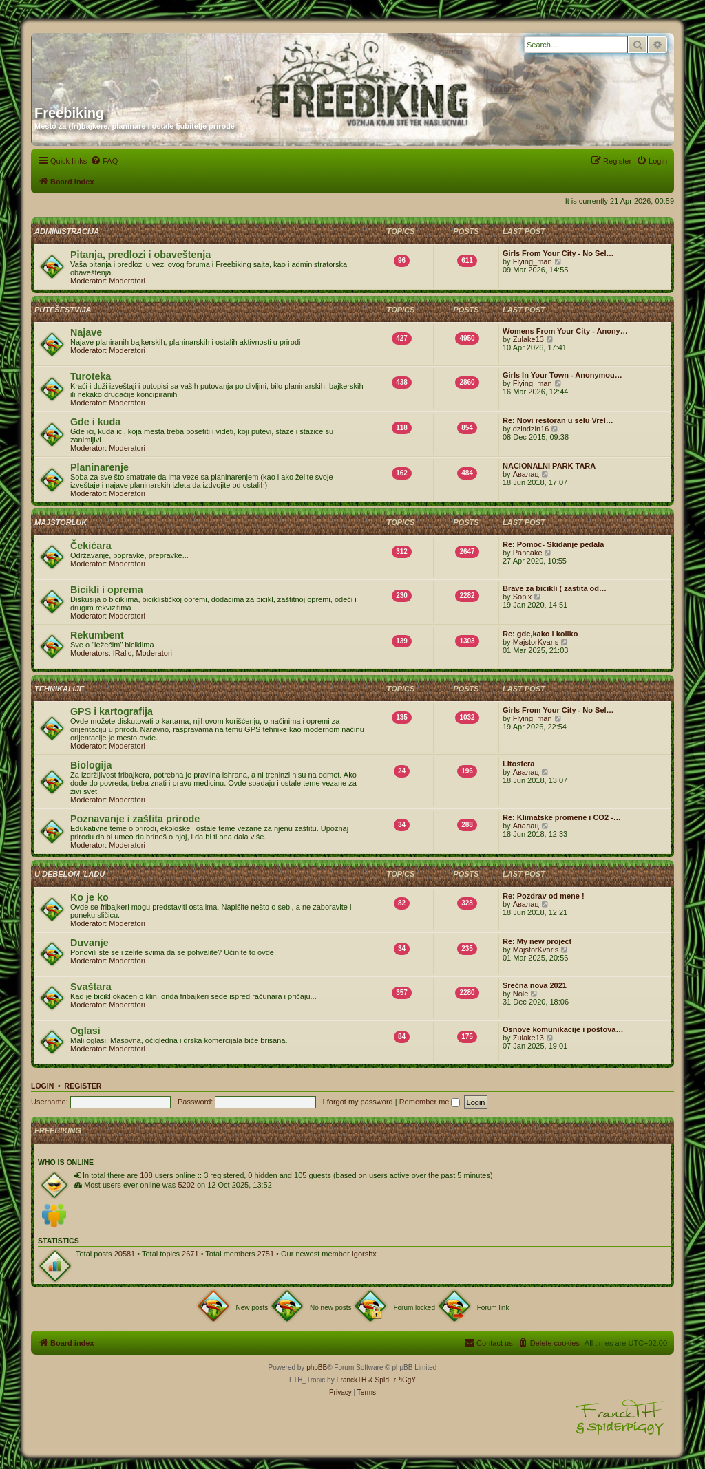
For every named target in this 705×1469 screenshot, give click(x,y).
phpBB (316, 1367)
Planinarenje (99, 467)
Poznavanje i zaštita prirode (135, 818)
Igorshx (364, 1254)
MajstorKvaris (536, 642)
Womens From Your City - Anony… (565, 331)
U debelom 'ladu (69, 874)
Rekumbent (97, 635)
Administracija (66, 231)
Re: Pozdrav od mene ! (544, 896)
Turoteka (90, 376)
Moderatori (127, 281)
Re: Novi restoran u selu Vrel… (558, 420)
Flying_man (532, 261)
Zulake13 (528, 339)
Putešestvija (63, 309)
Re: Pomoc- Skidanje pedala (553, 544)
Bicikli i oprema (106, 589)
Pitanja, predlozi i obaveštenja (140, 254)
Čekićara (91, 545)
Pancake (528, 552)
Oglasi (85, 1030)
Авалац (526, 474)
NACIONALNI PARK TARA (549, 466)
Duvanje (89, 942)
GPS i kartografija (111, 711)
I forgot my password (358, 1101)
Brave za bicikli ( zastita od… (555, 588)
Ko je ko (89, 897)
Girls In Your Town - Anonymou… (562, 375)
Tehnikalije (59, 689)
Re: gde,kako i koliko (540, 634)
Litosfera (518, 764)
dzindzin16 (531, 429)
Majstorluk (60, 522)
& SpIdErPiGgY (392, 1380)
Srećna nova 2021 (535, 985)
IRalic (122, 653)
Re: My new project (537, 941)
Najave (86, 332)
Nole (521, 993)
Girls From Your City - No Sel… (558, 253)
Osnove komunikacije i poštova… (563, 1029)
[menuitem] (104, 161)
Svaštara (91, 986)
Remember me (430, 1101)
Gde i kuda (95, 421)
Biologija (91, 765)
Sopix (522, 596)
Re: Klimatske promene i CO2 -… (562, 817)
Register (83, 1086)
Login (42, 1086)
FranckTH (351, 1380)
